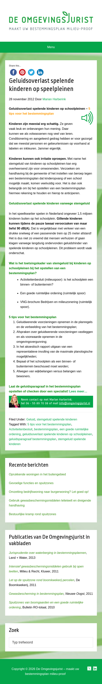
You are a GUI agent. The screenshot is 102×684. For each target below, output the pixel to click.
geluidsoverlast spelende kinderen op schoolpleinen (57, 434)
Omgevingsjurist (51, 20)
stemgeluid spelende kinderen (57, 419)
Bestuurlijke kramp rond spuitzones (32, 514)
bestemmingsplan (46, 429)
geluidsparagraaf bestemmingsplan (32, 439)
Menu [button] (51, 47)
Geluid (30, 419)
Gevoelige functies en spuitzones (31, 483)
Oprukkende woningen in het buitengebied (37, 474)
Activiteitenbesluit (20, 429)
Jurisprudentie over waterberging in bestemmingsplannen (47, 552)
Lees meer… (77, 391)
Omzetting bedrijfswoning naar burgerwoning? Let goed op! (49, 491)
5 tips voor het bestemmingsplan (49, 424)
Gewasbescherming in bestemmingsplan (36, 593)
